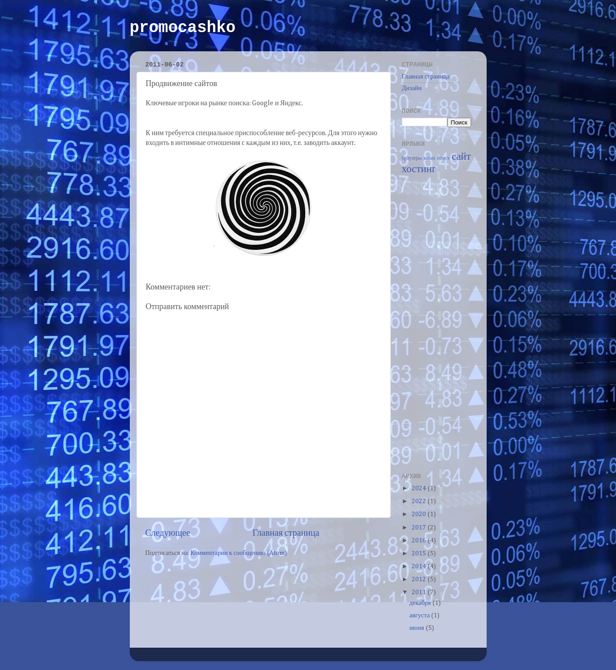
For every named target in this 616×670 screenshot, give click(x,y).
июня (417, 628)
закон (429, 158)
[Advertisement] (437, 322)
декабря (420, 603)
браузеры (412, 158)
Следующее (167, 533)
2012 (419, 579)
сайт (461, 157)
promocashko (183, 28)
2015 (419, 553)
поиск (443, 158)
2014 (419, 566)
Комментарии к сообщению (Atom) (238, 553)
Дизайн (412, 88)
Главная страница (285, 533)
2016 (419, 541)
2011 (419, 592)
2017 (419, 528)
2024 (419, 488)
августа (420, 615)
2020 (419, 514)
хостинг (419, 169)
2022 (419, 501)
